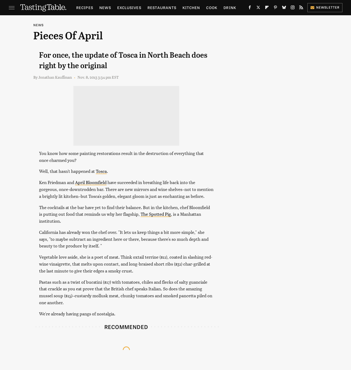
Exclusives (129, 7)
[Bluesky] (284, 8)
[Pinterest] (275, 8)
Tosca (101, 171)
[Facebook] (249, 8)
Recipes (84, 7)
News (105, 7)
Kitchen (191, 7)
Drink (230, 7)
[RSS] (301, 8)
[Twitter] (258, 8)
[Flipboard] (267, 8)
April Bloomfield (91, 182)
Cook (211, 7)
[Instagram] (292, 8)
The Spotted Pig (156, 214)
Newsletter (325, 7)
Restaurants (162, 7)
